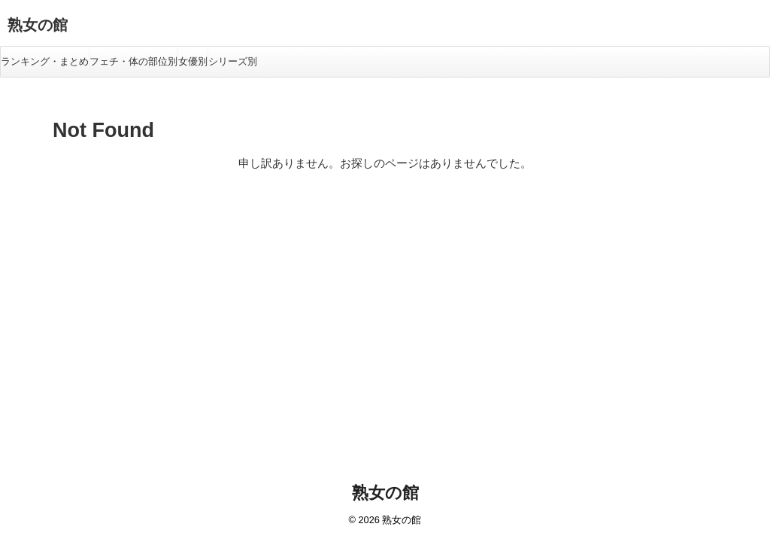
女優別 (193, 61)
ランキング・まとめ (45, 61)
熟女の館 (38, 25)
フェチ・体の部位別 (133, 61)
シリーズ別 (232, 61)
